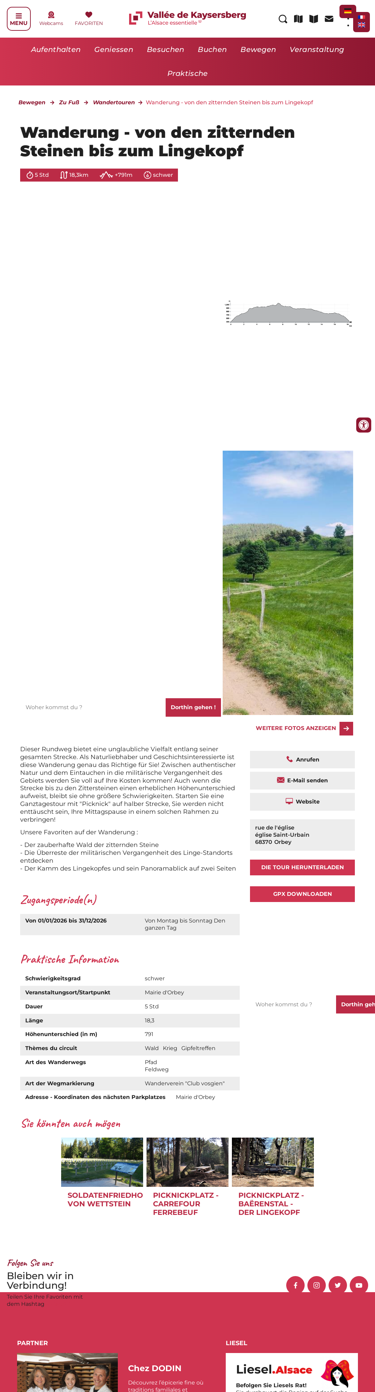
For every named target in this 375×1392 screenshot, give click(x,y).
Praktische (187, 73)
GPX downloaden (302, 894)
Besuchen (165, 49)
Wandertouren (114, 102)
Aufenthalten (56, 49)
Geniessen (113, 49)
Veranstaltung (317, 49)
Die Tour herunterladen (302, 867)
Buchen (212, 49)
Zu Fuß (69, 102)
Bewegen (258, 49)
